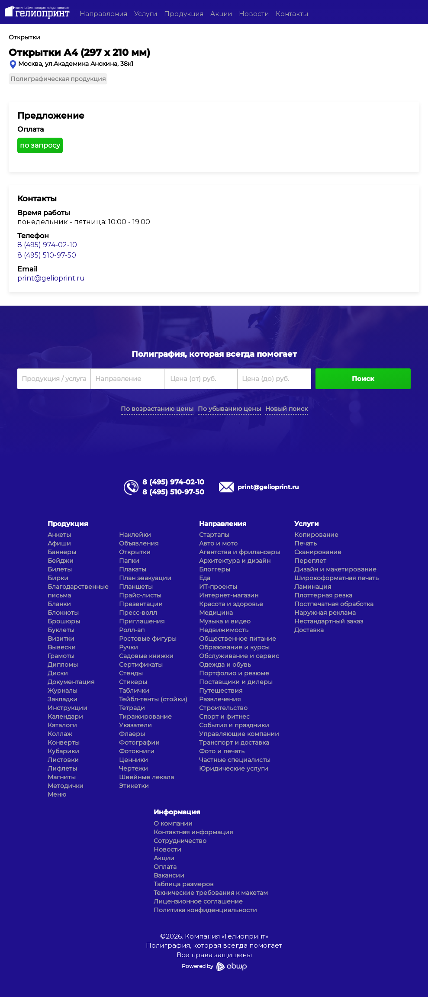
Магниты (62, 777)
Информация (177, 812)
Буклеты (61, 630)
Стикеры (133, 682)
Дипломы (63, 664)
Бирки (58, 578)
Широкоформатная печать (336, 578)
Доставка (309, 630)
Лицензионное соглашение (198, 901)
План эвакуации (145, 578)
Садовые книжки (146, 656)
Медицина (216, 612)
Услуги (145, 14)
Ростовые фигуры (148, 638)
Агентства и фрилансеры (239, 552)
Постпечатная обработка (333, 604)
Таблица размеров (184, 884)
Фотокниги (136, 751)
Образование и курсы (234, 647)
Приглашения (141, 621)
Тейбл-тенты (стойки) (153, 699)
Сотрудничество (180, 841)
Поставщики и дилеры (236, 682)
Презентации (141, 604)
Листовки (63, 760)
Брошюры (64, 621)
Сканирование (317, 552)
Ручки (128, 647)
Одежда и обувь (225, 664)
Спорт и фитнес (224, 716)
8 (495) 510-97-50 (46, 255)
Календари (65, 716)
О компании (173, 823)
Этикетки (134, 786)
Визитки (61, 638)
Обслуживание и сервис (239, 656)
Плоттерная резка (323, 595)
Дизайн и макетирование (335, 569)
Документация (71, 682)
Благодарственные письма (78, 591)
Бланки (59, 604)
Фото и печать (222, 751)
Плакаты (132, 569)
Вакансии (169, 875)
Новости (254, 14)
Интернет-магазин (228, 595)
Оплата (165, 867)
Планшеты (136, 586)
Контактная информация (193, 832)
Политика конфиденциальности (205, 910)
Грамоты (61, 656)
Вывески (62, 647)
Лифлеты (62, 768)
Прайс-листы (140, 595)
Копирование (316, 535)
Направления (103, 14)
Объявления (138, 543)
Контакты (292, 14)
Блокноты (63, 612)
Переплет (310, 561)
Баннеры (62, 552)
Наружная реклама (325, 612)
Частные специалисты (234, 760)
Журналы (62, 690)
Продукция (183, 14)
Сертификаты (141, 664)
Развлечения (220, 699)
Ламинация (312, 586)
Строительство (223, 708)
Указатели (135, 725)
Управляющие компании (239, 734)
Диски (58, 673)
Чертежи (133, 768)
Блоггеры (214, 569)
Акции (221, 14)
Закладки (62, 699)
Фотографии (139, 742)
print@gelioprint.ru (51, 278)
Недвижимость (223, 630)
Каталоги (62, 725)
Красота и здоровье (231, 604)
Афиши (59, 543)
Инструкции (67, 708)
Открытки (135, 552)
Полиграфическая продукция (58, 79)
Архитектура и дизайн (234, 561)
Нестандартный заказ (328, 621)
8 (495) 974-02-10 (47, 245)
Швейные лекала (146, 777)
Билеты (60, 569)
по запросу (40, 145)
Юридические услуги (233, 768)
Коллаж (60, 734)
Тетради (132, 708)
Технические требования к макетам (211, 893)
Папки (129, 561)
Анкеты (59, 535)
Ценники (133, 760)
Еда (204, 578)
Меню (57, 794)
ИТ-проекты (218, 586)
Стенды (131, 673)
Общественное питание (237, 638)
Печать (305, 543)
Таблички (134, 690)
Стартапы (214, 535)
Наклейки (135, 535)
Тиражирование (145, 716)
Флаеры (132, 734)
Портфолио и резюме (234, 673)
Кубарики (63, 751)
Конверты (64, 742)
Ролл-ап (132, 630)
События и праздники (234, 725)
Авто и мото (218, 543)
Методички (66, 786)
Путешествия (220, 690)
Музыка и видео (225, 621)
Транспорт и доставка (234, 742)
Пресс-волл (138, 612)
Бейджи (61, 561)
